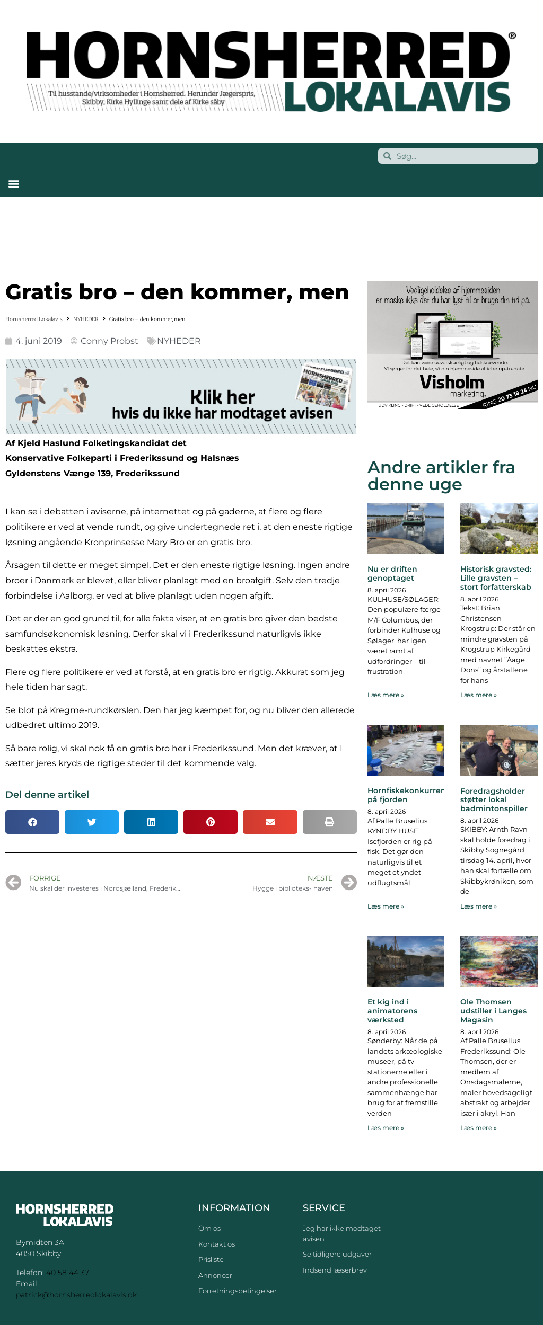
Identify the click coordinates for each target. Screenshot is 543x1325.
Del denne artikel (47, 795)
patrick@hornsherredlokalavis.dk (76, 1295)
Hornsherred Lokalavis (34, 319)
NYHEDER (86, 319)
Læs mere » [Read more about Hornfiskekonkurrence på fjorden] (385, 906)
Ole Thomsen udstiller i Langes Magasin (493, 1011)
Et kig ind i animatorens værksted (392, 1011)
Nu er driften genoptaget (392, 573)
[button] (13, 183)
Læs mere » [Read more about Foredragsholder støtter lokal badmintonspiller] (478, 906)
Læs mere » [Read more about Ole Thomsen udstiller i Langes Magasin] (478, 1128)
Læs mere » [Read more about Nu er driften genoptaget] (385, 695)
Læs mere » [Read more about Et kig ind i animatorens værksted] (385, 1128)
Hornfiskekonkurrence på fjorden (411, 795)
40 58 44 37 (67, 1272)
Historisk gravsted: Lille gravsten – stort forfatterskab (495, 578)
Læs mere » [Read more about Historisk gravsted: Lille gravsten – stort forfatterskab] (478, 695)
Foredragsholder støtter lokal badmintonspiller (494, 800)
